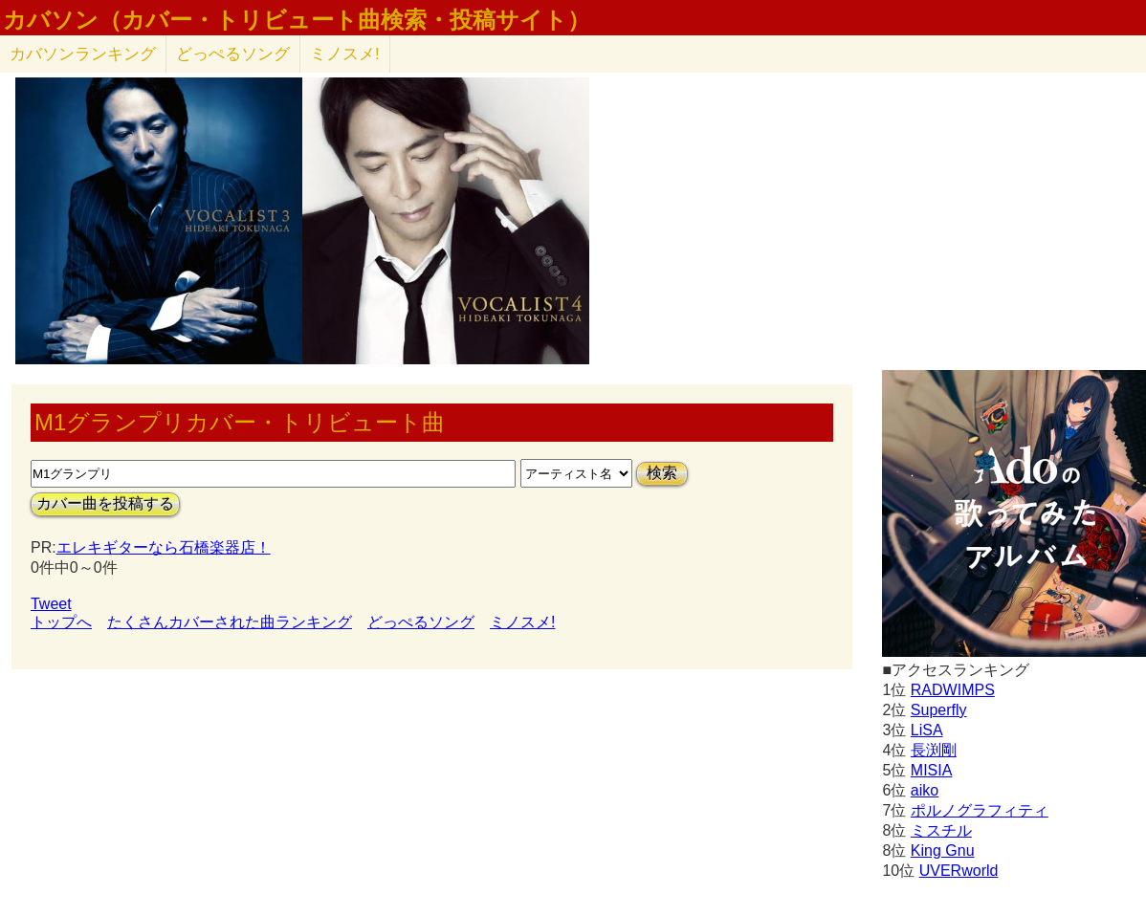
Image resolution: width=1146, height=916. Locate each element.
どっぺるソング (233, 54)
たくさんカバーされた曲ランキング (229, 622)
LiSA (927, 730)
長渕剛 (934, 750)
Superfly (939, 710)
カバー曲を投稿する (105, 503)
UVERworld (959, 870)
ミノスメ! (345, 54)
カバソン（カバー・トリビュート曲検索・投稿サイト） (296, 20)
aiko (924, 790)
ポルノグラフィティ (979, 810)
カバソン (83, 54)
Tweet (51, 604)
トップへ (61, 622)
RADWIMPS (953, 690)
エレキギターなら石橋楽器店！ (163, 547)
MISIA (932, 770)
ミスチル (941, 830)
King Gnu (943, 850)
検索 (662, 473)
